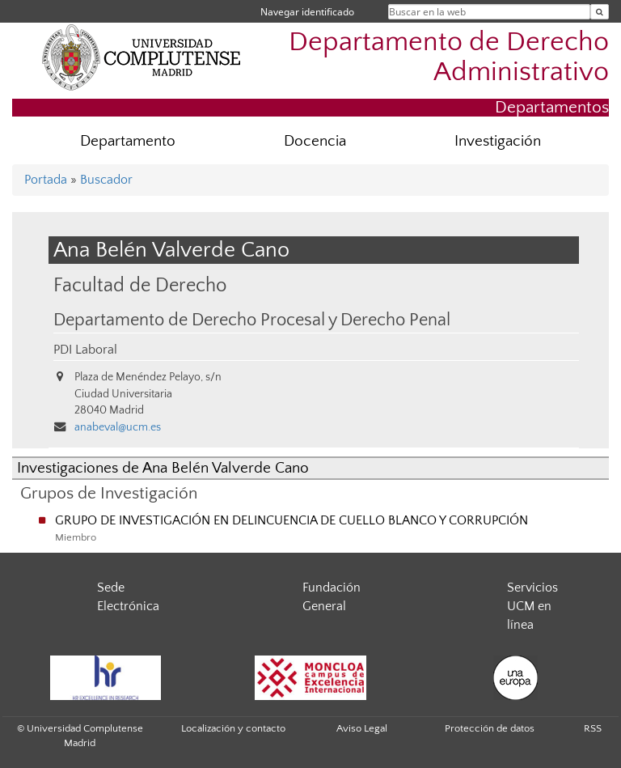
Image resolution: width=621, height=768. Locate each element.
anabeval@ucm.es (117, 427)
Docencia (315, 141)
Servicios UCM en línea (532, 606)
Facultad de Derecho (139, 285)
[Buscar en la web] (599, 11)
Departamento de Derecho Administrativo (449, 57)
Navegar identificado (307, 12)
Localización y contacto (233, 728)
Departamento (127, 141)
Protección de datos (489, 728)
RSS (593, 728)
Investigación (497, 141)
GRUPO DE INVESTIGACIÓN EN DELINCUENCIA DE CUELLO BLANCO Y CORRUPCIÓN (291, 520)
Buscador (106, 179)
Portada (45, 179)
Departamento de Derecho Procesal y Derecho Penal (251, 320)
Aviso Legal (361, 728)
